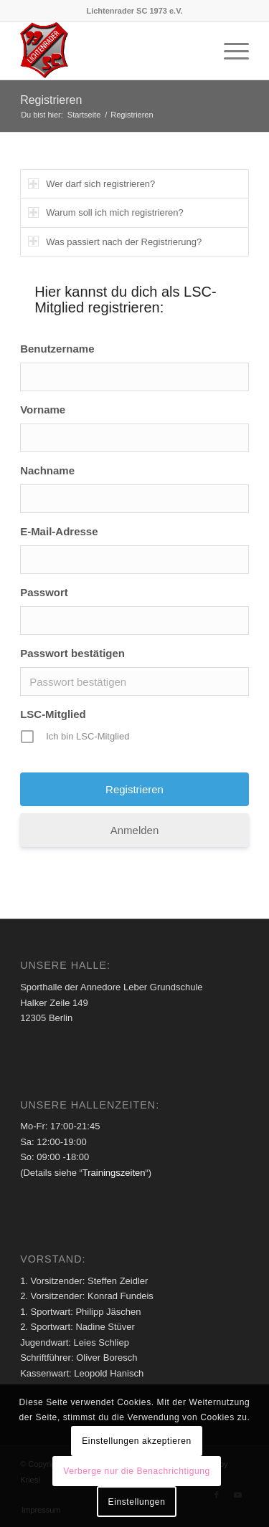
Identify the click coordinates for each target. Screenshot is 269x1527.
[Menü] (229, 51)
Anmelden (134, 830)
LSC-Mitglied (53, 714)
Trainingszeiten (114, 1172)
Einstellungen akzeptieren (136, 1441)
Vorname (42, 409)
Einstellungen (137, 1502)
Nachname (47, 470)
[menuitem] (229, 51)
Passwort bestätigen (72, 653)
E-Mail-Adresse (59, 531)
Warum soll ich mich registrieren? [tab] (106, 212)
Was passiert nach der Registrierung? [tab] (115, 241)
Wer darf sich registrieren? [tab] (91, 183)
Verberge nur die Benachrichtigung (136, 1471)
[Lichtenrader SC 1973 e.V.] (111, 51)
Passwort (44, 592)
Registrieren (51, 100)
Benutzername (57, 349)
